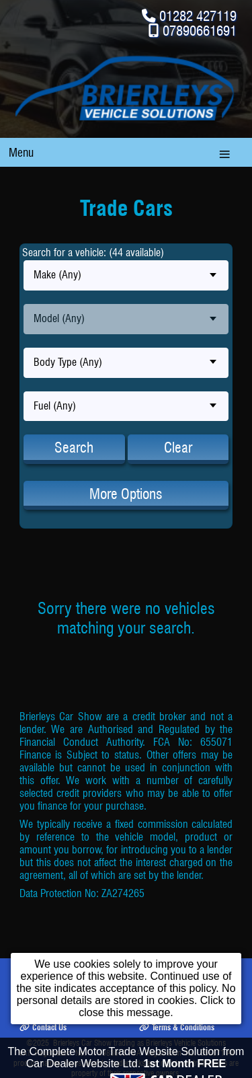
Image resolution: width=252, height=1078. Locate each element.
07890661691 (200, 30)
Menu (21, 152)
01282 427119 (198, 15)
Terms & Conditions (176, 1027)
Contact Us (43, 1027)
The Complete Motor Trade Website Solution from (126, 1061)
